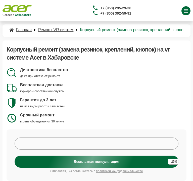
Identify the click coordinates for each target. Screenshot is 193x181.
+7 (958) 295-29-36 (116, 8)
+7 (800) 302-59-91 (116, 13)
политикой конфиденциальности (119, 171)
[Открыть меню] (185, 10)
